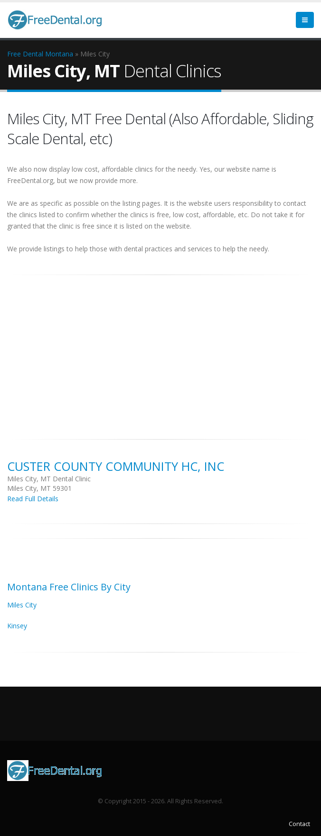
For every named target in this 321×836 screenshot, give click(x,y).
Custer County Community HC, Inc (115, 466)
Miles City (22, 604)
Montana (59, 53)
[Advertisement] (160, 351)
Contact (299, 824)
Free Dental (25, 53)
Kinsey (17, 625)
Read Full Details (32, 498)
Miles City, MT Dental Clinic (49, 478)
